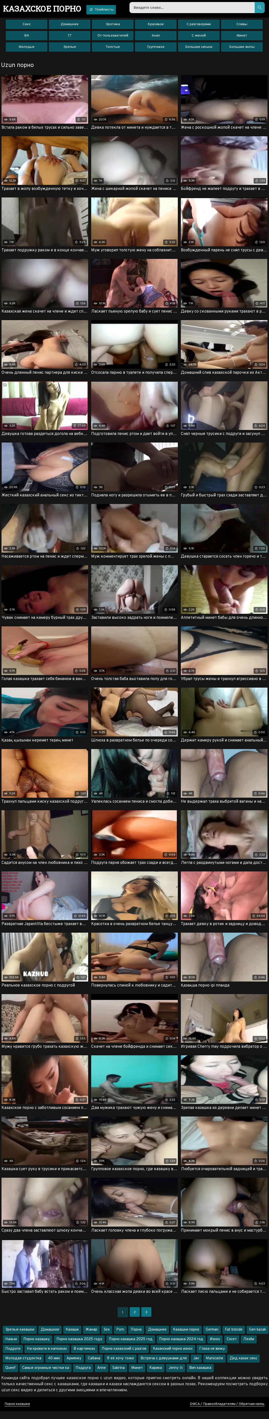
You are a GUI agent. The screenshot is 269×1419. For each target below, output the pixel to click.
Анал (156, 38)
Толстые (113, 49)
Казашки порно (186, 1337)
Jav (196, 1366)
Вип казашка (200, 1375)
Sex (107, 1337)
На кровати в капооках (47, 1356)
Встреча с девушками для (164, 1366)
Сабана (94, 1366)
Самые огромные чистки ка (45, 1375)
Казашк (72, 1337)
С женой (199, 38)
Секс (27, 26)
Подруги (12, 1356)
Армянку (73, 1366)
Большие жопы (242, 49)
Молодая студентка (23, 1366)
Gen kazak (257, 1337)
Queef (10, 1375)
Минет (242, 38)
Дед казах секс (243, 1366)
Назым (11, 1347)
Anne (101, 1375)
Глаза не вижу (212, 1356)
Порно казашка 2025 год (131, 1347)
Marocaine (214, 1366)
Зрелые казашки (19, 1337)
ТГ (70, 38)
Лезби (248, 1347)
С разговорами (199, 26)
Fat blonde (234, 1337)
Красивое (156, 26)
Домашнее (70, 26)
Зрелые (69, 49)
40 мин (54, 1366)
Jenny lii (176, 1375)
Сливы (242, 26)
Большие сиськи (198, 49)
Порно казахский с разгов (124, 1356)
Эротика (113, 26)
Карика (155, 1375)
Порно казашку (36, 1347)
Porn (120, 1337)
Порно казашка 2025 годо (79, 1347)
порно (45, 8)
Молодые (27, 49)
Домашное (50, 1337)
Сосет (232, 1347)
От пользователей (112, 38)
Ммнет (137, 1375)
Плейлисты (109, 9)
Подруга (83, 1375)
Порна (136, 1337)
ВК (26, 38)
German (212, 1337)
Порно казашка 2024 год (181, 1347)
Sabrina (118, 1375)
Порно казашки (17, 1412)
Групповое (155, 49)
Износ (215, 1347)
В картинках (84, 1356)
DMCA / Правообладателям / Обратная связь (227, 1412)
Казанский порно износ (173, 1356)
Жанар (91, 1337)
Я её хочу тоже (120, 1366)
